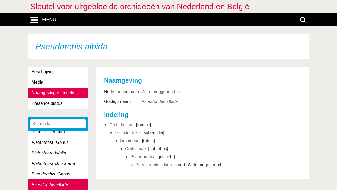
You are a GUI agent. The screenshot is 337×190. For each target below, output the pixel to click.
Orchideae (130, 141)
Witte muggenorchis (161, 91)
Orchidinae (136, 148)
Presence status (47, 103)
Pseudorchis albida (154, 165)
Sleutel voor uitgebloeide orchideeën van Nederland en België (139, 6)
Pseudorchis (142, 157)
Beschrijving (43, 71)
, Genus (50, 142)
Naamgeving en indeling (55, 93)
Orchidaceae (122, 124)
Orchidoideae (128, 132)
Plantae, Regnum (48, 132)
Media (37, 82)
